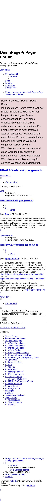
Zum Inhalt (5, 70)
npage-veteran (6, 235)
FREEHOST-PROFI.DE (34, 290)
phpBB (14, 481)
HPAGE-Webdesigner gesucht (21, 170)
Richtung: (31, 314)
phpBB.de (31, 485)
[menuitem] (14, 76)
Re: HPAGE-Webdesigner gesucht (19, 244)
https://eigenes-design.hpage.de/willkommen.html (22, 274)
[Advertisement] (23, 23)
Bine (2, 191)
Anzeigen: (13, 311)
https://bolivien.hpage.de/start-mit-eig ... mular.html (22, 279)
